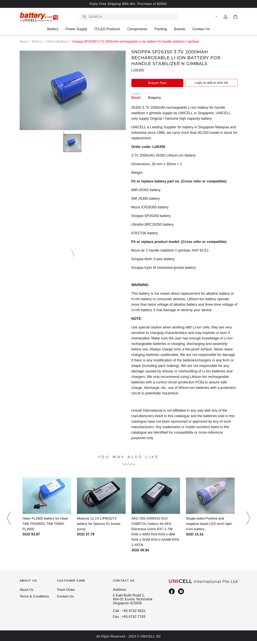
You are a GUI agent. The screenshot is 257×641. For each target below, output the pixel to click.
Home (24, 41)
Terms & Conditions (35, 597)
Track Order (66, 590)
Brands (179, 29)
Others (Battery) (57, 41)
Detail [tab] (136, 97)
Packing (161, 29)
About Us (27, 590)
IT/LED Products (107, 29)
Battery (52, 29)
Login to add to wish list (211, 82)
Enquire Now (157, 82)
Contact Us (201, 29)
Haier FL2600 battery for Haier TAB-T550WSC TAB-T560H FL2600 (46, 523)
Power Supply (76, 29)
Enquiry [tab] (154, 97)
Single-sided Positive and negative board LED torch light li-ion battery (209, 523)
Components (137, 29)
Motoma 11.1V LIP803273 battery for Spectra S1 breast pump (99, 523)
